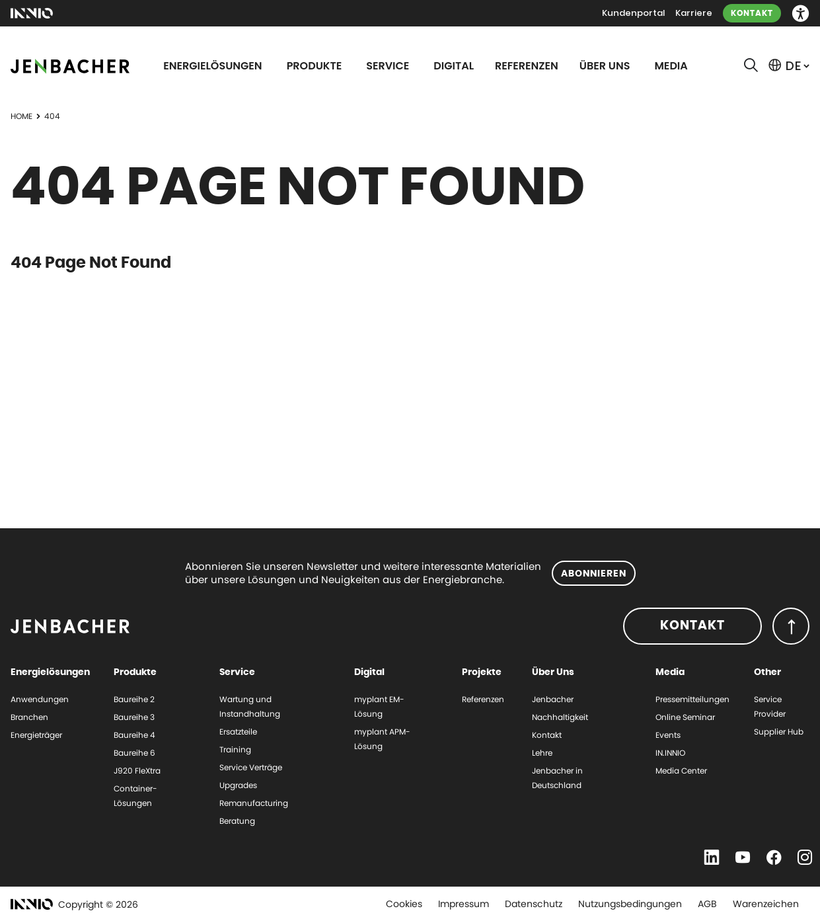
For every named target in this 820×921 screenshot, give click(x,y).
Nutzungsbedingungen (630, 903)
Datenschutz (533, 903)
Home (21, 116)
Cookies (404, 903)
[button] (800, 13)
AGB (707, 903)
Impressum (463, 903)
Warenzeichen (766, 903)
